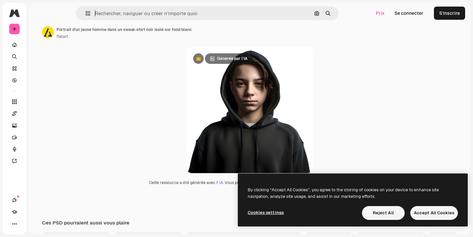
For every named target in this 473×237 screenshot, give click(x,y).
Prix (380, 13)
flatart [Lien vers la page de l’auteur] (112, 36)
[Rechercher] (39, 56)
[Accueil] (39, 45)
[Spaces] (39, 113)
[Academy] (26, 224)
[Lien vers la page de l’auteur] (98, 32)
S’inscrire (449, 13)
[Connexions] (14, 224)
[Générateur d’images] (39, 125)
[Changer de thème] (38, 224)
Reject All (383, 213)
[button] (110, 13)
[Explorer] (39, 80)
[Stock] (39, 68)
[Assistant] (39, 161)
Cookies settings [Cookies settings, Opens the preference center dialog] (266, 212)
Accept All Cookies (434, 213)
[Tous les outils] (39, 101)
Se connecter (408, 13)
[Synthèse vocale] (39, 149)
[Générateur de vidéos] (39, 137)
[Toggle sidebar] (64, 13)
